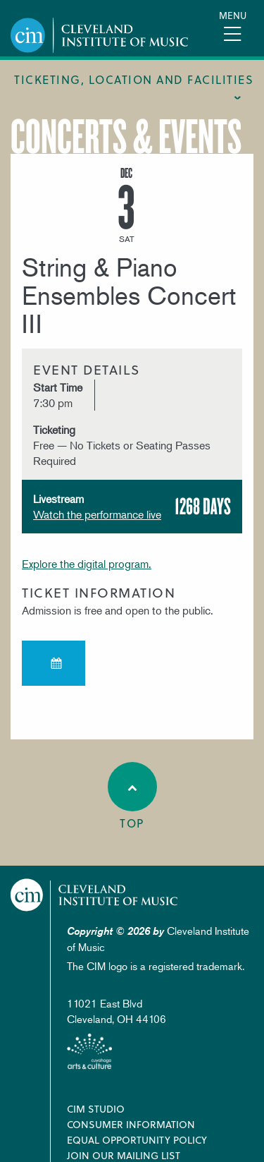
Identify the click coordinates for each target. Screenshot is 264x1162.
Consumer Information (131, 1124)
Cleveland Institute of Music (94, 895)
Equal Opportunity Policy (137, 1139)
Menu (232, 15)
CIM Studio (96, 1108)
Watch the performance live (97, 514)
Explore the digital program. (86, 564)
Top (132, 796)
